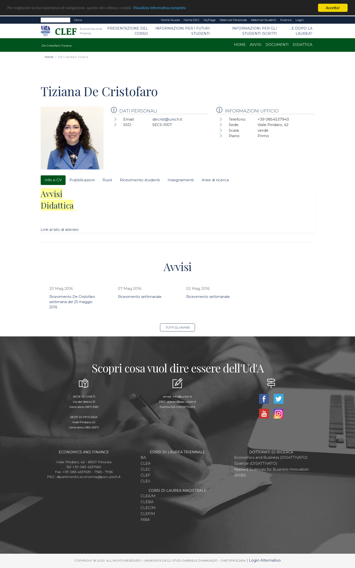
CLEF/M (148, 513)
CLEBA (147, 501)
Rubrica (286, 20)
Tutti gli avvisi (178, 327)
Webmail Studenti (263, 20)
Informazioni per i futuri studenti (182, 31)
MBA (145, 519)
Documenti (277, 44)
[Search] (55, 20)
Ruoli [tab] (107, 180)
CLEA (146, 463)
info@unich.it (182, 396)
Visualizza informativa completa (162, 8)
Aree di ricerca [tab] (215, 180)
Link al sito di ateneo (60, 229)
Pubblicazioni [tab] (82, 180)
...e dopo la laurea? (300, 31)
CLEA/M (148, 496)
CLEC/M (148, 507)
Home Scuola (170, 20)
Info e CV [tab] (53, 180)
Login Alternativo (265, 560)
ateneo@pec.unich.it (181, 401)
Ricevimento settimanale (139, 296)
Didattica (302, 44)
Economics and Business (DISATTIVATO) (271, 457)
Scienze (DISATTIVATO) (255, 463)
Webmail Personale (233, 20)
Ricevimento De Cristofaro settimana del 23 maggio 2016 (72, 301)
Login (300, 20)
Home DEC (192, 20)
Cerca (78, 20)
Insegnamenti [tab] (181, 180)
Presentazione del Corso (127, 31)
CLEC (146, 469)
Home (240, 44)
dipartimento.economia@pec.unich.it (88, 477)
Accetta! (333, 7)
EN (310, 20)
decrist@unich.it (167, 119)
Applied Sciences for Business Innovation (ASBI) (271, 472)
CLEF (145, 475)
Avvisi (256, 44)
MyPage (209, 20)
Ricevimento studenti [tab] (140, 180)
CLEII (145, 481)
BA (143, 457)
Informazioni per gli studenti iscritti (254, 31)
